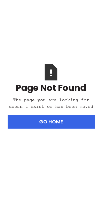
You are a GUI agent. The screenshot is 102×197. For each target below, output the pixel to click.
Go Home (51, 121)
